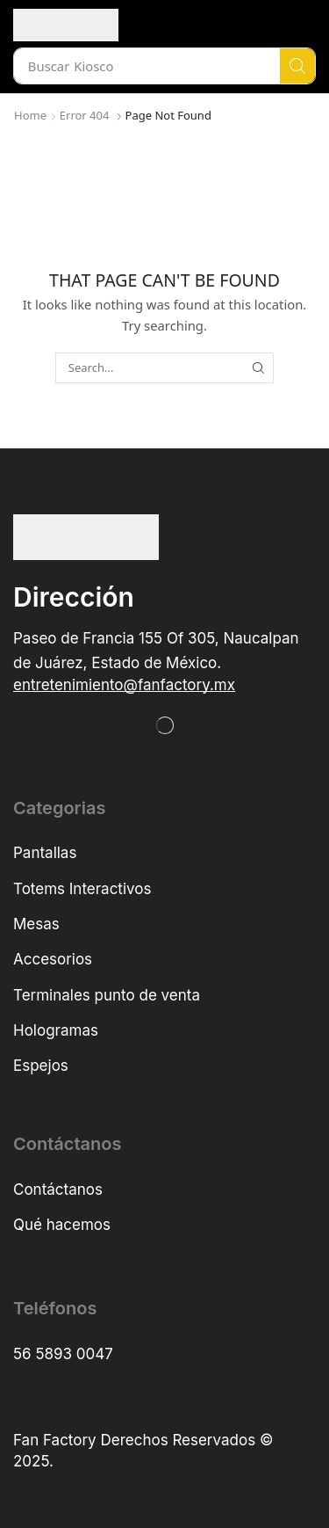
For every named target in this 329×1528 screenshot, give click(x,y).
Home (30, 115)
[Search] (297, 66)
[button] (124, 685)
